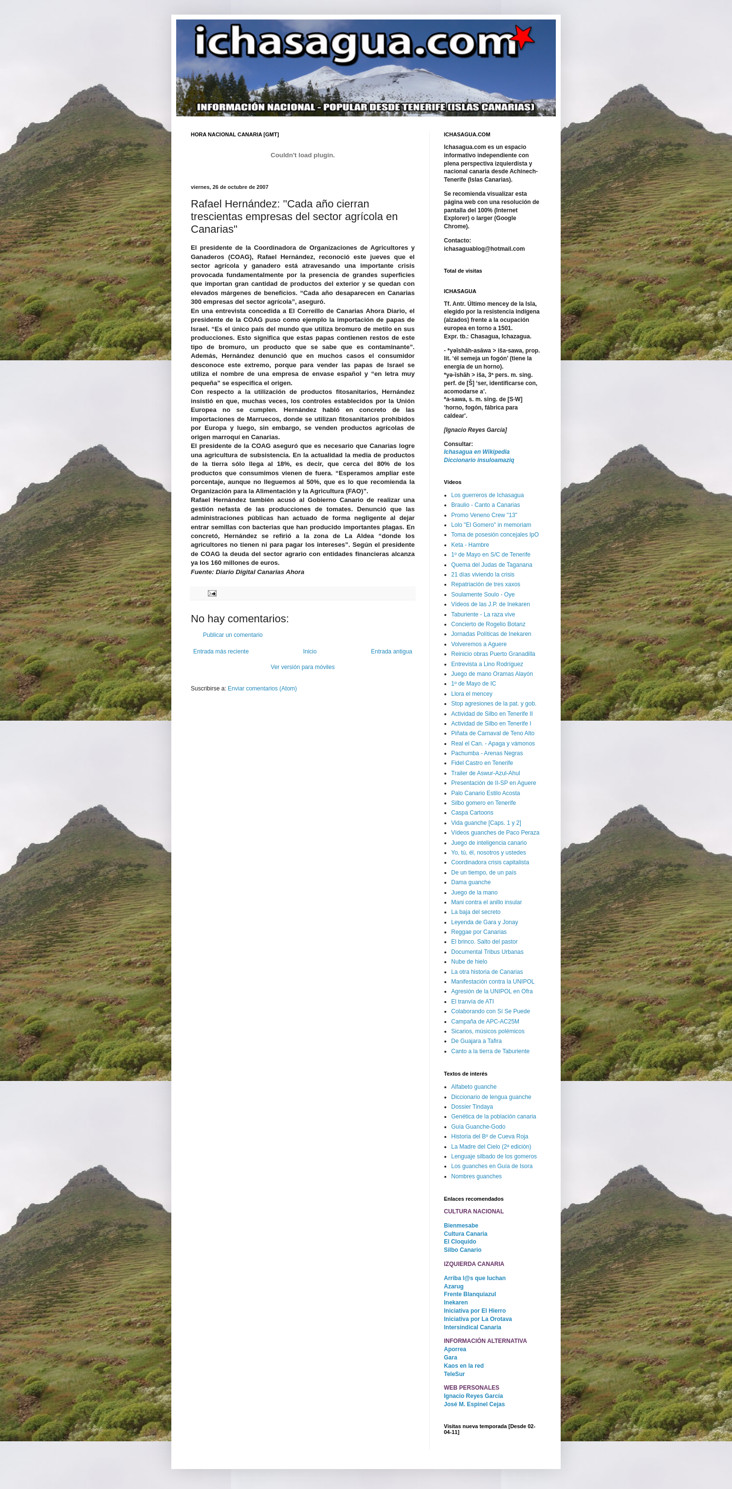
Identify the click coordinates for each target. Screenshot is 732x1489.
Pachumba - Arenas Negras (487, 753)
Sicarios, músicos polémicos (488, 1031)
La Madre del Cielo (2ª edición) (491, 1146)
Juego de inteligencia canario (489, 842)
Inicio (310, 651)
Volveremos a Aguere (479, 644)
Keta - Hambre (470, 544)
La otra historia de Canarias (487, 971)
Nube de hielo (469, 961)
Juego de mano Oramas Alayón (492, 673)
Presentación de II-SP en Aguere (493, 783)
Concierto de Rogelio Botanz (488, 624)
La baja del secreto (475, 912)
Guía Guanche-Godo (478, 1126)
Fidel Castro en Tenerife (482, 763)
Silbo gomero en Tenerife (483, 803)
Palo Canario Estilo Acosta (485, 793)
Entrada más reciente (221, 651)
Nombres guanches (476, 1176)
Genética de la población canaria (493, 1116)
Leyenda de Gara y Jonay (484, 922)
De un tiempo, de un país (483, 872)
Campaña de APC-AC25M (485, 1021)
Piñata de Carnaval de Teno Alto (492, 733)
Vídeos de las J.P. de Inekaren (490, 604)
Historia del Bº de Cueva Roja (489, 1136)
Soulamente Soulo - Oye (483, 594)
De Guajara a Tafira (476, 1041)
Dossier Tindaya (472, 1106)
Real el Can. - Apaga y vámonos (493, 743)
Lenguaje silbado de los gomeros (494, 1156)
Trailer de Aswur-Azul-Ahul (485, 773)
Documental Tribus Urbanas (487, 952)
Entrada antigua (391, 651)
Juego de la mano (474, 892)
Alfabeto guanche (473, 1086)
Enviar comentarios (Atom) (262, 688)
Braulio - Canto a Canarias (485, 505)
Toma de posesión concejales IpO (495, 534)
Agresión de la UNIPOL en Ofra (492, 991)
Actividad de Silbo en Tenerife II (492, 713)
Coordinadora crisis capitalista (490, 862)
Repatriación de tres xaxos (485, 584)
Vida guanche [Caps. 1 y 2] (486, 822)
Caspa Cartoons (472, 812)
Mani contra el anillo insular (486, 902)
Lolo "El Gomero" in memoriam (491, 524)
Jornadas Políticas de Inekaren (491, 634)
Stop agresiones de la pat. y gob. (493, 703)
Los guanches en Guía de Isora (491, 1166)
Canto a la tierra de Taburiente (490, 1051)
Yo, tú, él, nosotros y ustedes (488, 852)
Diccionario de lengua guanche (491, 1097)
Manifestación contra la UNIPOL (492, 981)
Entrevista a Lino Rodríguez (487, 664)
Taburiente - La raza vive (483, 614)
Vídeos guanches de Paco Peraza (495, 832)
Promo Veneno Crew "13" (484, 515)
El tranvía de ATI (472, 1001)
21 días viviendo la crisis (482, 574)
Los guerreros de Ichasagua (487, 495)
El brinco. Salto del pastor (484, 941)
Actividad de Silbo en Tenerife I (491, 723)
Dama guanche (471, 882)
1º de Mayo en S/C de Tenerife (491, 554)
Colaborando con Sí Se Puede (490, 1011)
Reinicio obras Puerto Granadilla (493, 654)
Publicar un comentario (233, 635)
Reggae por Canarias (479, 932)
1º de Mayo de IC (473, 683)
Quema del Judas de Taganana (491, 564)
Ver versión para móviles (302, 667)
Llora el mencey (472, 693)
